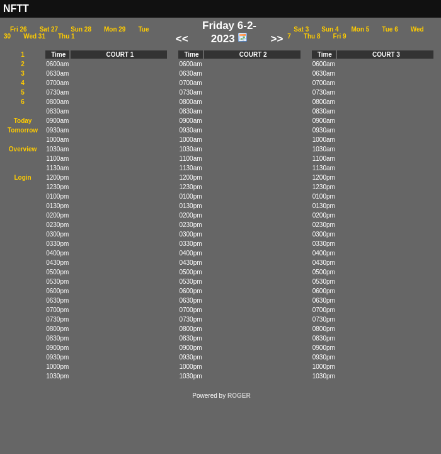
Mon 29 (114, 29)
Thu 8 (312, 36)
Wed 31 (34, 36)
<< (182, 39)
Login (22, 177)
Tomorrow (23, 130)
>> (276, 39)
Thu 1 (66, 36)
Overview (23, 149)
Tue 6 (390, 29)
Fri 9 (339, 36)
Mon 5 (360, 29)
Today (23, 120)
